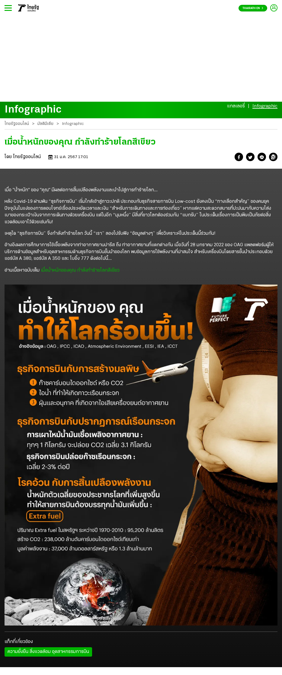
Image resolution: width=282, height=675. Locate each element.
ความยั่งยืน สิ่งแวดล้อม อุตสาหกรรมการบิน (48, 651)
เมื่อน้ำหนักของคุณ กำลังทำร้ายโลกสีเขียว (81, 270)
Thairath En (252, 8)
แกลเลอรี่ (236, 106)
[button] (239, 158)
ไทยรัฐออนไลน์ (17, 124)
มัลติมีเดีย (45, 124)
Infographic (264, 106)
